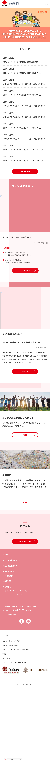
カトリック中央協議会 (11, 712)
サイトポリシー (28, 657)
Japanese (10, 759)
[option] (25, 25)
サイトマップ (10, 657)
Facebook (21, 688)
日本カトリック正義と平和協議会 (16, 729)
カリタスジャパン (10, 725)
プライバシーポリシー (19, 661)
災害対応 (9, 647)
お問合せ (9, 653)
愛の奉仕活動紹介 (12, 632)
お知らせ (9, 621)
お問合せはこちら (25, 610)
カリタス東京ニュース (14, 626)
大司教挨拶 (9, 642)
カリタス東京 (10, 638)
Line (29, 688)
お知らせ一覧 (25, 225)
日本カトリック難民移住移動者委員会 (18, 717)
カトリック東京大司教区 (12, 708)
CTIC (4, 721)
